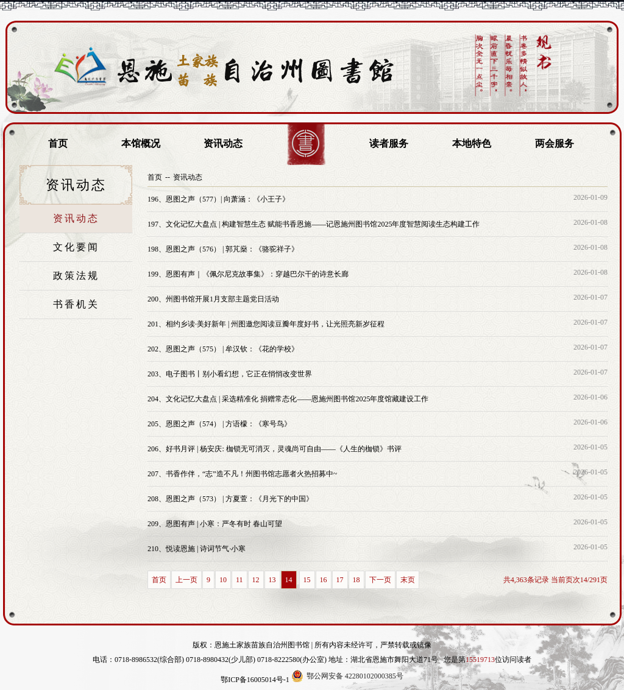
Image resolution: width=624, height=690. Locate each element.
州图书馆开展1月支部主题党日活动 (213, 299)
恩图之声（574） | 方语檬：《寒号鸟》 (219, 424)
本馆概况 (140, 143)
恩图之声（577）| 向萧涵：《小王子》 (218, 199)
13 (272, 580)
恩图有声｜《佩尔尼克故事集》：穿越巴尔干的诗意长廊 (248, 274)
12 (256, 580)
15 (307, 580)
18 (356, 580)
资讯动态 (223, 143)
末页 (407, 580)
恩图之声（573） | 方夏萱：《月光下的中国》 (230, 499)
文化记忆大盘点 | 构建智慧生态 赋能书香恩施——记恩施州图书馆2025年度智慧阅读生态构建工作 (313, 224)
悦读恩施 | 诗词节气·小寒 (196, 548)
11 (239, 580)
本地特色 (471, 143)
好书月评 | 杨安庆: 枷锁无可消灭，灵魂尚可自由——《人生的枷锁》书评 (274, 449)
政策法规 (76, 275)
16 (323, 580)
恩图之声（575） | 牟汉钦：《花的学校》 (223, 349)
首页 (58, 143)
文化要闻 (76, 247)
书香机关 (76, 304)
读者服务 (388, 143)
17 (340, 580)
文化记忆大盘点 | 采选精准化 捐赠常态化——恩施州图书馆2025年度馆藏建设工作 (287, 399)
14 (288, 580)
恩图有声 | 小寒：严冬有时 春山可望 (214, 523)
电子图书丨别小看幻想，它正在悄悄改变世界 (229, 374)
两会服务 (554, 143)
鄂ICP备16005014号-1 (255, 679)
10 (223, 580)
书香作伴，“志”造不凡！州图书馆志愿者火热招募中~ (242, 474)
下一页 (380, 580)
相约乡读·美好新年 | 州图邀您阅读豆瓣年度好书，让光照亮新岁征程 (266, 324)
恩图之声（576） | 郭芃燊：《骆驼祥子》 (223, 249)
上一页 (186, 580)
